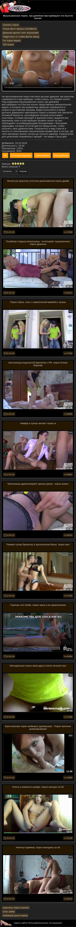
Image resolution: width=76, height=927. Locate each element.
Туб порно (8, 44)
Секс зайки (9, 911)
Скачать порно (11, 24)
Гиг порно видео (12, 40)
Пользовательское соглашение (45, 922)
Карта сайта (20, 922)
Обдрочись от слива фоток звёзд (21, 36)
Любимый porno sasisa (15, 915)
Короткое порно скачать (16, 907)
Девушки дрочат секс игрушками (20, 32)
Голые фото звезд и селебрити (20, 28)
